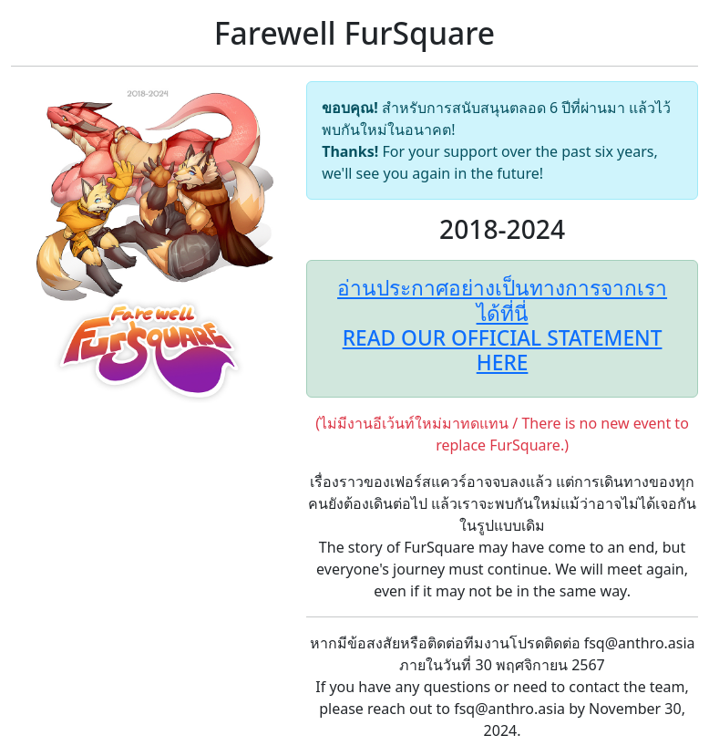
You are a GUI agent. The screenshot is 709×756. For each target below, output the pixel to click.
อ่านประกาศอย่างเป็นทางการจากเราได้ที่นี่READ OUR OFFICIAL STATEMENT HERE (502, 325)
